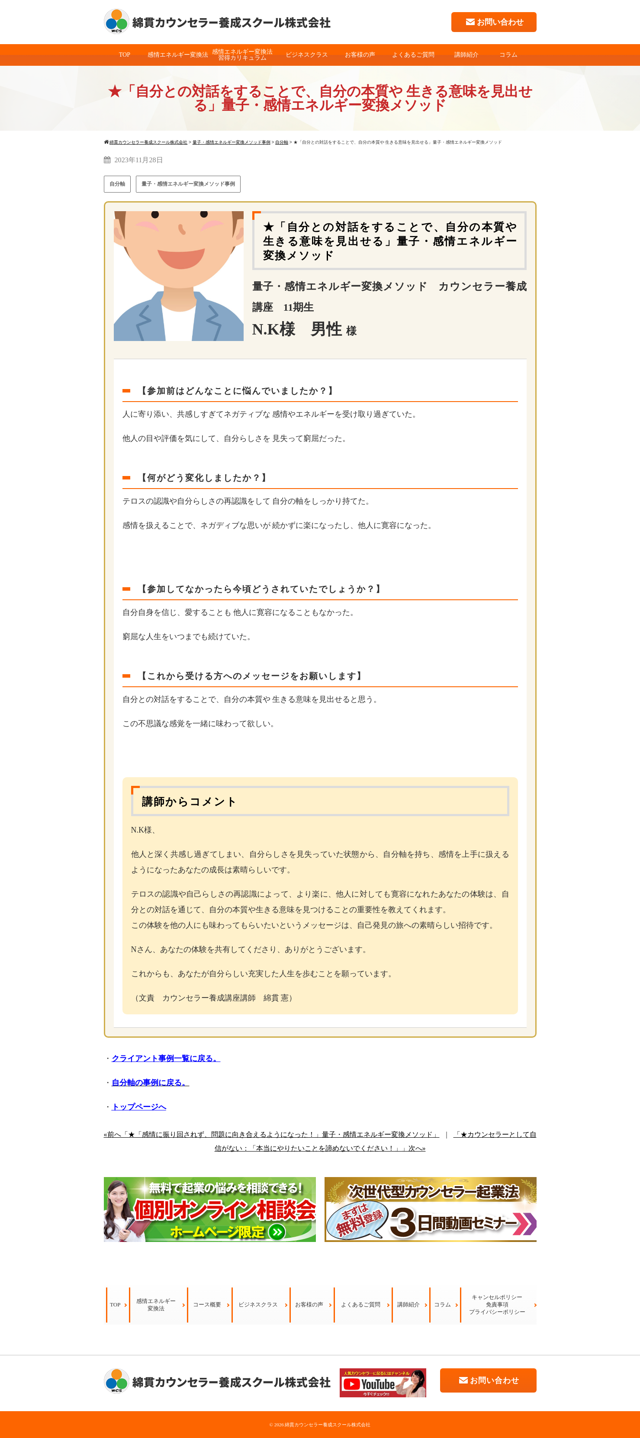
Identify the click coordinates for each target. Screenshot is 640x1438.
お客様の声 (360, 54)
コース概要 (207, 1304)
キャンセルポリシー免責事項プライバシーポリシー (497, 1304)
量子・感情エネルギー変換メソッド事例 (188, 184)
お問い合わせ (494, 22)
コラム (508, 54)
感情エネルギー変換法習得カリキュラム (242, 54)
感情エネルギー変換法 (178, 54)
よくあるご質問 (413, 54)
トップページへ (139, 1107)
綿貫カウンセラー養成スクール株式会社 (327, 1424)
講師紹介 (466, 54)
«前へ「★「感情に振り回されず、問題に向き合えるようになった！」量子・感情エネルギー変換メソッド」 (272, 1134)
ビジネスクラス (307, 54)
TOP (124, 54)
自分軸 (117, 184)
